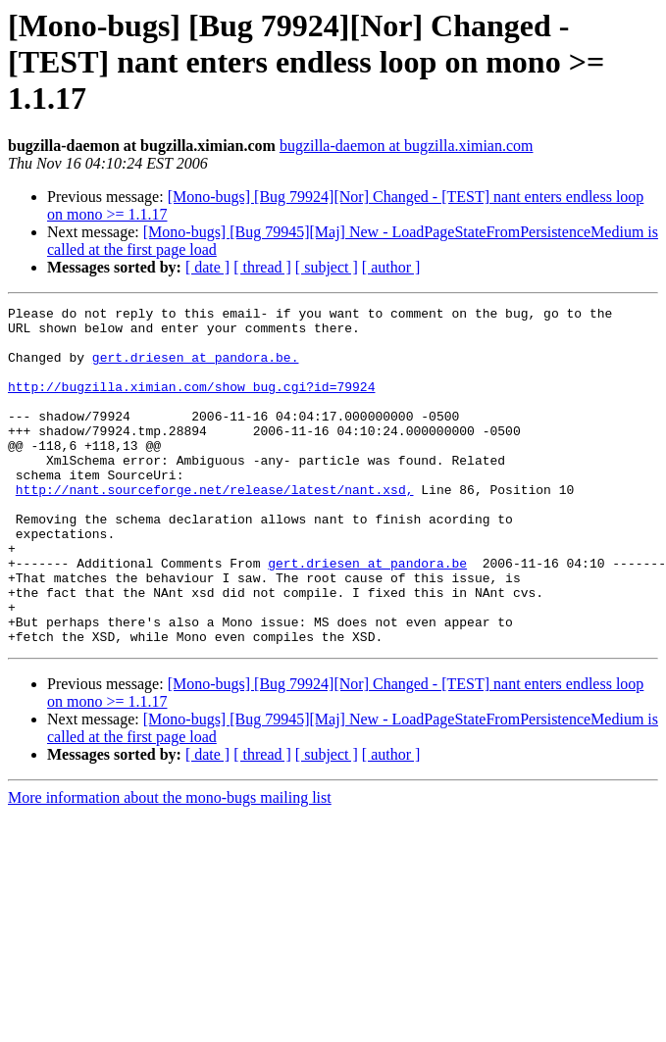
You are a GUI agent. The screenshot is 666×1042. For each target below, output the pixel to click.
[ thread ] (262, 267)
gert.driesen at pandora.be (367, 615)
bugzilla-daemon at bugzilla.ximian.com (407, 145)
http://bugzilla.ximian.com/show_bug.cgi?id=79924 (191, 404)
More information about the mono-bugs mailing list (170, 865)
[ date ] (207, 267)
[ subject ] (326, 267)
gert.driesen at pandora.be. (195, 368)
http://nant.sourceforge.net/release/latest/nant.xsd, (215, 527)
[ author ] (391, 267)
